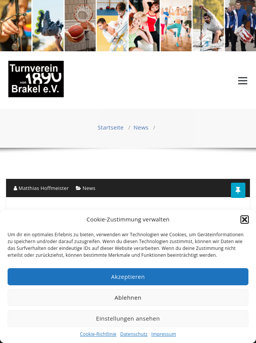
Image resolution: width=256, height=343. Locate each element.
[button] (244, 219)
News (140, 127)
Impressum (163, 334)
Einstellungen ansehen (128, 318)
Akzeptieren (128, 276)
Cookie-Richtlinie (98, 334)
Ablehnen (128, 297)
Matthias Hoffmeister (41, 188)
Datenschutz (134, 334)
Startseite (110, 127)
